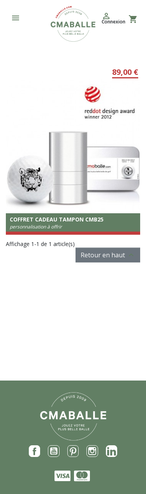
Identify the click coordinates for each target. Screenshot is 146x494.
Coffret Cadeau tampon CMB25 (57, 219)
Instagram (92, 451)
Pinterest (73, 451)
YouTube (54, 451)
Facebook (34, 451)
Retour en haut (108, 255)
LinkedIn (112, 451)
